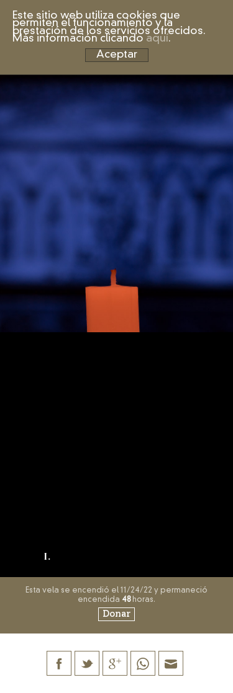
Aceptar (116, 55)
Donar (116, 614)
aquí (157, 38)
